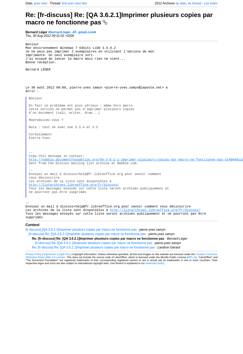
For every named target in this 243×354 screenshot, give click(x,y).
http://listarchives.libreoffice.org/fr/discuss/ (74, 216)
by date (181, 3)
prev (37, 3)
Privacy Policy (34, 293)
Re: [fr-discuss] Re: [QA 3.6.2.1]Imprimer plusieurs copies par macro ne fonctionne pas (93, 286)
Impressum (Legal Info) (57, 293)
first (64, 3)
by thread (194, 3)
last (84, 3)
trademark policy (154, 302)
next (44, 3)
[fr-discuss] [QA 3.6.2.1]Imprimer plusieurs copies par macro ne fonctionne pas (81, 269)
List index (211, 3)
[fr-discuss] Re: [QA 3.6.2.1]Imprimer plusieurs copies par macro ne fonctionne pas (87, 273)
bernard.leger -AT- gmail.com (72, 32)
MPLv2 (192, 296)
